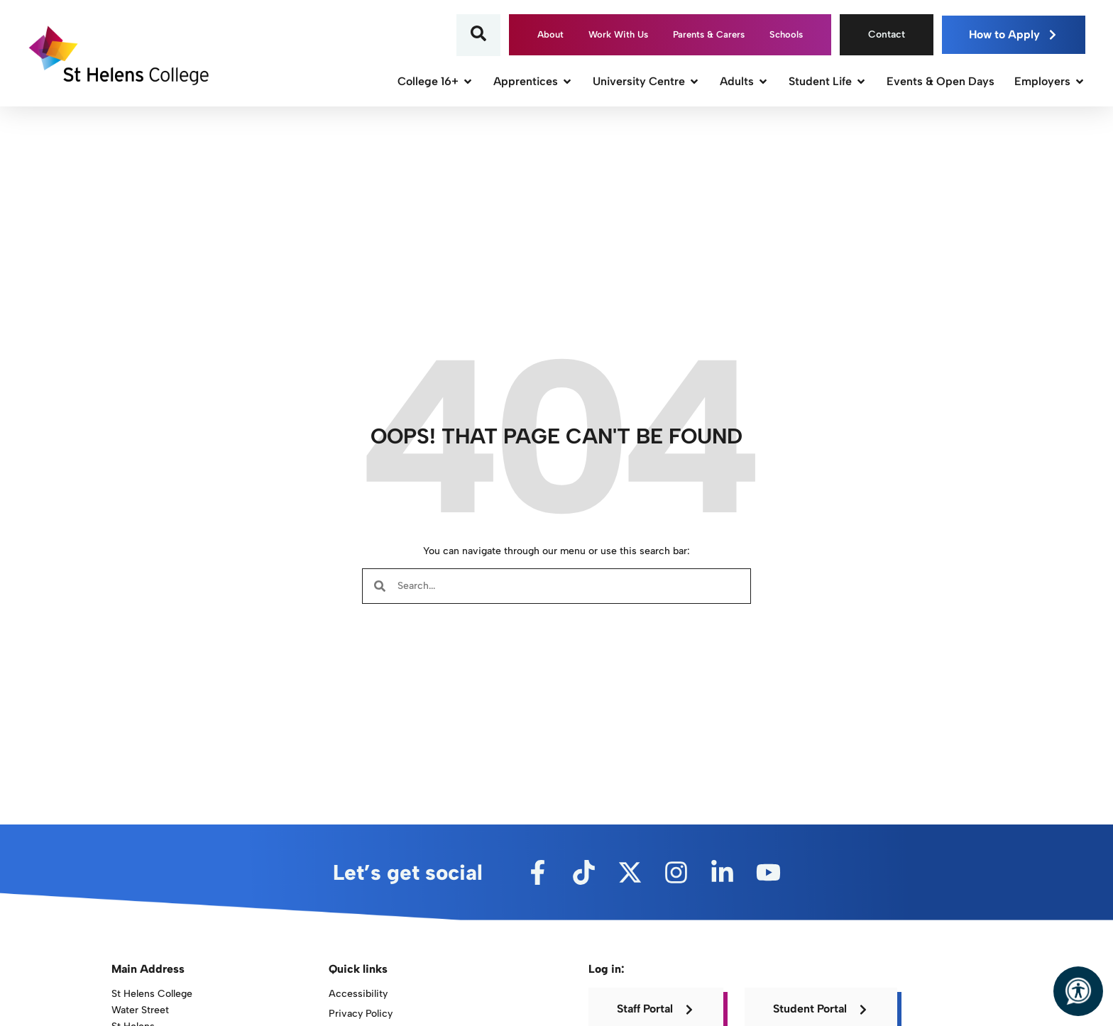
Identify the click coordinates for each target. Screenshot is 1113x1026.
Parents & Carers (709, 34)
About (550, 34)
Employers (1049, 81)
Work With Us (618, 34)
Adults (744, 81)
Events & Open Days (940, 81)
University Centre (646, 81)
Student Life (828, 81)
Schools (786, 34)
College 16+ (435, 81)
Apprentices (533, 81)
